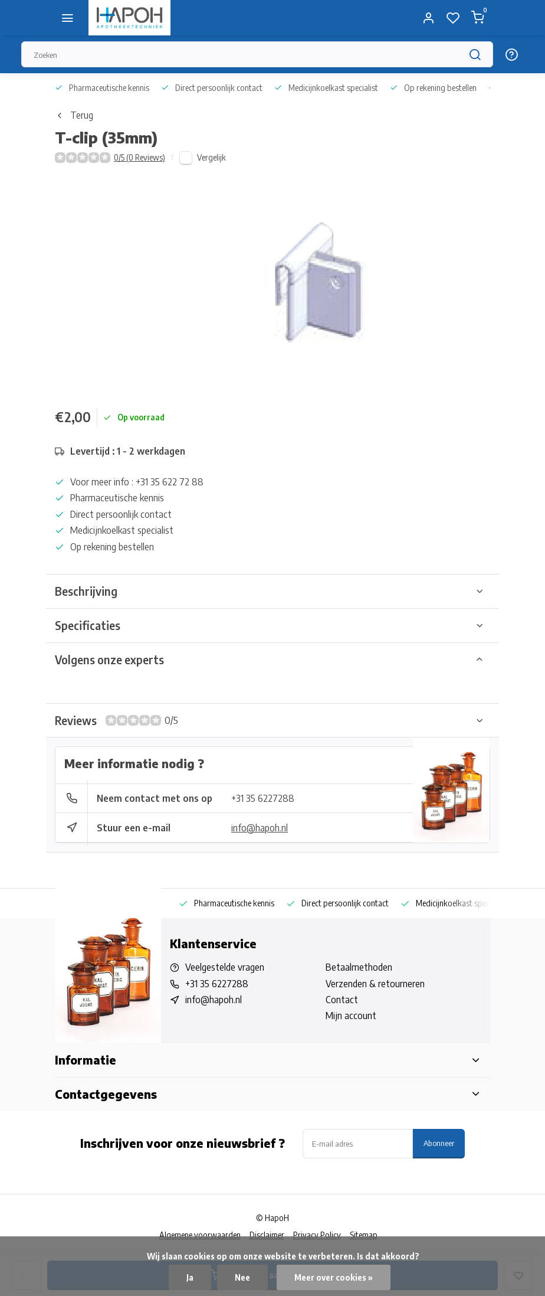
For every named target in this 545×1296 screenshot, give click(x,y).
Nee (242, 1277)
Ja (189, 1277)
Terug (74, 115)
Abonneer (438, 1143)
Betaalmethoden (359, 967)
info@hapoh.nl (259, 828)
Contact (342, 1000)
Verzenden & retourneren (375, 984)
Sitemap (363, 1235)
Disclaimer (266, 1235)
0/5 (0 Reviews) (139, 157)
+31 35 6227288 (262, 798)
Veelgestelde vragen (224, 967)
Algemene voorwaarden (200, 1235)
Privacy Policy (317, 1235)
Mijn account (351, 1015)
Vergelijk (211, 157)
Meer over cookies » (333, 1277)
